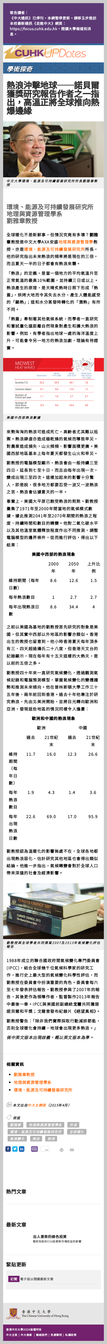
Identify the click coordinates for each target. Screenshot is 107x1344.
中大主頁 (11, 1335)
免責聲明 (56, 1335)
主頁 (53, 52)
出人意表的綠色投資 (50, 1237)
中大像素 (26, 1335)
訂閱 (14, 1279)
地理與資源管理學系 (32, 1082)
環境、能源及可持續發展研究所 (54, 249)
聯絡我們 (41, 1335)
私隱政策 (71, 1335)
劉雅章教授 (24, 1074)
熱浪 (36, 1138)
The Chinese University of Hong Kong (37, 1313)
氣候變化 (17, 1138)
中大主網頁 (37, 1105)
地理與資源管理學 (75, 242)
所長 (73, 1124)
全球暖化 (76, 1131)
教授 (51, 1138)
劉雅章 (15, 1124)
